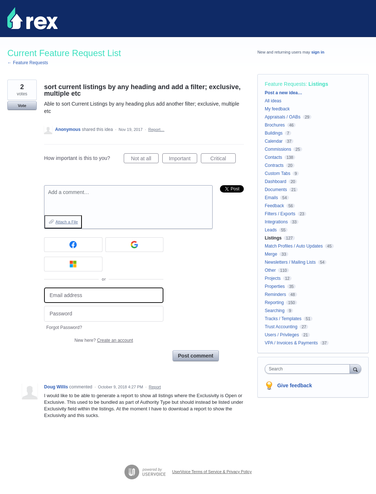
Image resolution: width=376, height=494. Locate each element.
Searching (275, 310)
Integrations (276, 221)
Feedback (274, 205)
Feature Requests (285, 84)
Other (270, 270)
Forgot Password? (64, 327)
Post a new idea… (283, 92)
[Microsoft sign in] (73, 264)
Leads (271, 230)
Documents (276, 189)
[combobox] (309, 369)
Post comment (195, 356)
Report (155, 387)
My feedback (277, 108)
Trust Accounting (281, 326)
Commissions (278, 149)
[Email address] (103, 295)
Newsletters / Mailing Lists (290, 262)
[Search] (355, 368)
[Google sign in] (134, 244)
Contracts (274, 165)
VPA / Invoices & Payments (291, 342)
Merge (271, 254)
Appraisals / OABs (282, 117)
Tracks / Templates (283, 318)
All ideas (273, 100)
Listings (318, 84)
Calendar (274, 141)
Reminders (275, 294)
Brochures (275, 125)
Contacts (273, 157)
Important (183, 159)
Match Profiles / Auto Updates (294, 246)
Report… (156, 129)
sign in (317, 52)
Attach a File (66, 222)
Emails (271, 197)
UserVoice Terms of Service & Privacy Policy (212, 471)
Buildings (274, 133)
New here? (104, 340)
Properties (275, 286)
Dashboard (275, 181)
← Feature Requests (27, 62)
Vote (22, 105)
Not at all (145, 159)
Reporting (274, 302)
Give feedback (294, 385)
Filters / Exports (280, 213)
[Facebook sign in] (73, 244)
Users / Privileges (282, 334)
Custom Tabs (277, 173)
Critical (223, 159)
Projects (273, 278)
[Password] (103, 314)
